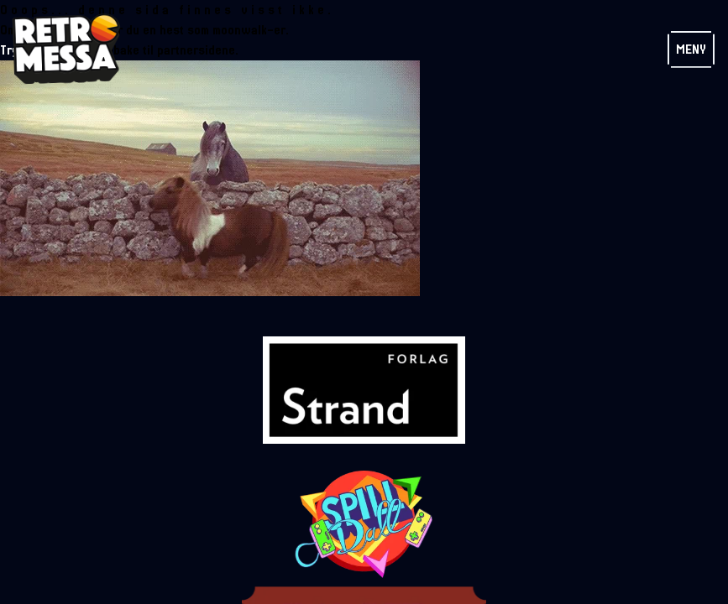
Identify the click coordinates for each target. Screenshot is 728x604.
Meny (691, 49)
